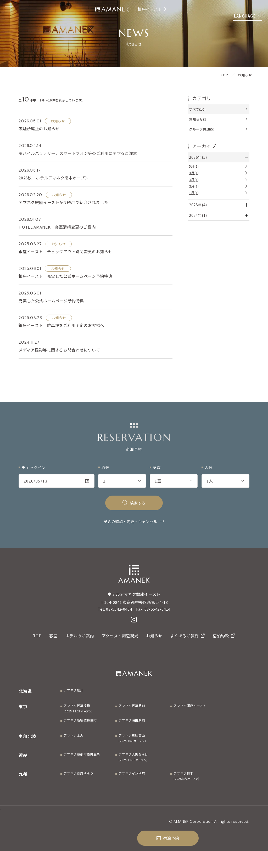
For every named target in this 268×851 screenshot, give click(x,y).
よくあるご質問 (187, 635)
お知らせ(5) (198, 119)
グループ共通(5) (201, 129)
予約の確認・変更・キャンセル (130, 521)
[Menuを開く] (9, 8)
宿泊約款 (224, 635)
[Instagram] (134, 619)
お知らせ (154, 635)
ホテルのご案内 (79, 635)
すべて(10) (197, 109)
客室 (53, 635)
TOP (37, 635)
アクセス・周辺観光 (120, 635)
